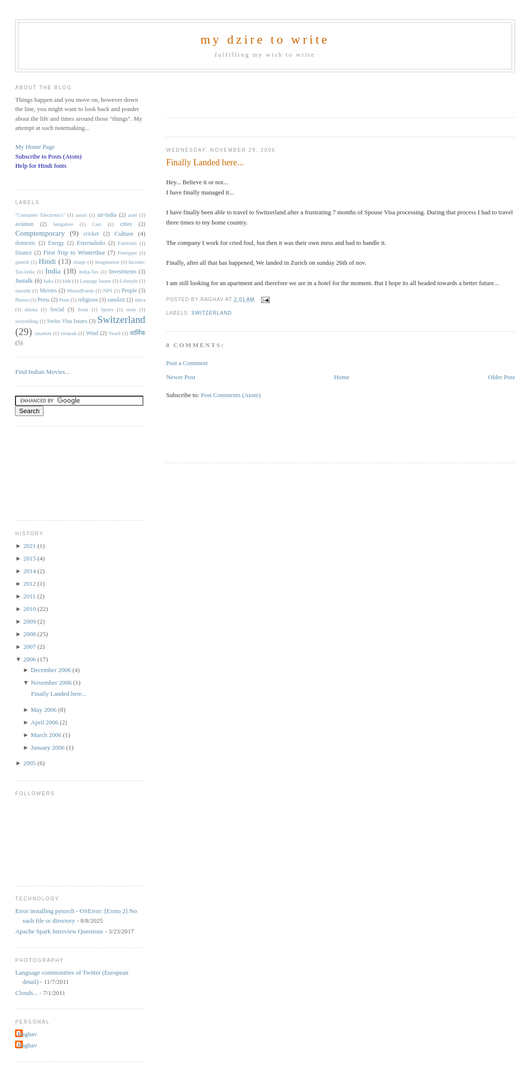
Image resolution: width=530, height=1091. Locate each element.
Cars (96, 224)
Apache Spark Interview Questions (59, 931)
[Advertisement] (279, 91)
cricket (91, 234)
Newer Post (180, 377)
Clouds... (26, 992)
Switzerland (211, 313)
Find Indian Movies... (42, 371)
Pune (64, 300)
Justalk (23, 280)
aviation (24, 224)
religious (88, 300)
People (129, 291)
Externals (127, 243)
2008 (30, 634)
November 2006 (52, 682)
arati (132, 215)
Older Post (501, 377)
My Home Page (35, 146)
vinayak (69, 333)
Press (44, 300)
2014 (30, 571)
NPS (107, 290)
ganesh (22, 262)
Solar (83, 309)
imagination (107, 262)
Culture (123, 233)
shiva (140, 300)
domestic (25, 243)
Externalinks (91, 243)
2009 (30, 621)
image (79, 262)
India (53, 271)
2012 (30, 583)
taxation (43, 333)
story (131, 309)
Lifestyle (129, 281)
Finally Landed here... (205, 162)
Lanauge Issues (95, 281)
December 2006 (52, 670)
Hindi (47, 261)
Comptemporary (39, 233)
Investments (122, 272)
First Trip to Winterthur (74, 252)
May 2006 (44, 709)
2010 (30, 608)
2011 (30, 596)
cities (126, 224)
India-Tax (88, 271)
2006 (30, 659)
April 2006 (45, 722)
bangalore (63, 224)
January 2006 (48, 747)
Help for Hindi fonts (40, 165)
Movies (48, 291)
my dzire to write (265, 39)
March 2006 (47, 734)
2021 (30, 545)
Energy (56, 243)
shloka (30, 309)
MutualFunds (80, 290)
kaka (49, 281)
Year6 (114, 333)
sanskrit (116, 300)
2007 (30, 646)
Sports (107, 309)
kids (66, 281)
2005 (30, 763)
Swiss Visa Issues (67, 321)
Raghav (27, 1034)
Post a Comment (187, 363)
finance (23, 253)
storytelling (26, 321)
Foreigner (127, 253)
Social (57, 309)
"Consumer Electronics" (40, 215)
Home (341, 377)
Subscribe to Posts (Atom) (48, 156)
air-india (106, 215)
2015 (30, 558)
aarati (81, 215)
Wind (92, 333)
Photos (22, 300)
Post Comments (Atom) (231, 395)
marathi (23, 290)
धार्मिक (137, 333)
